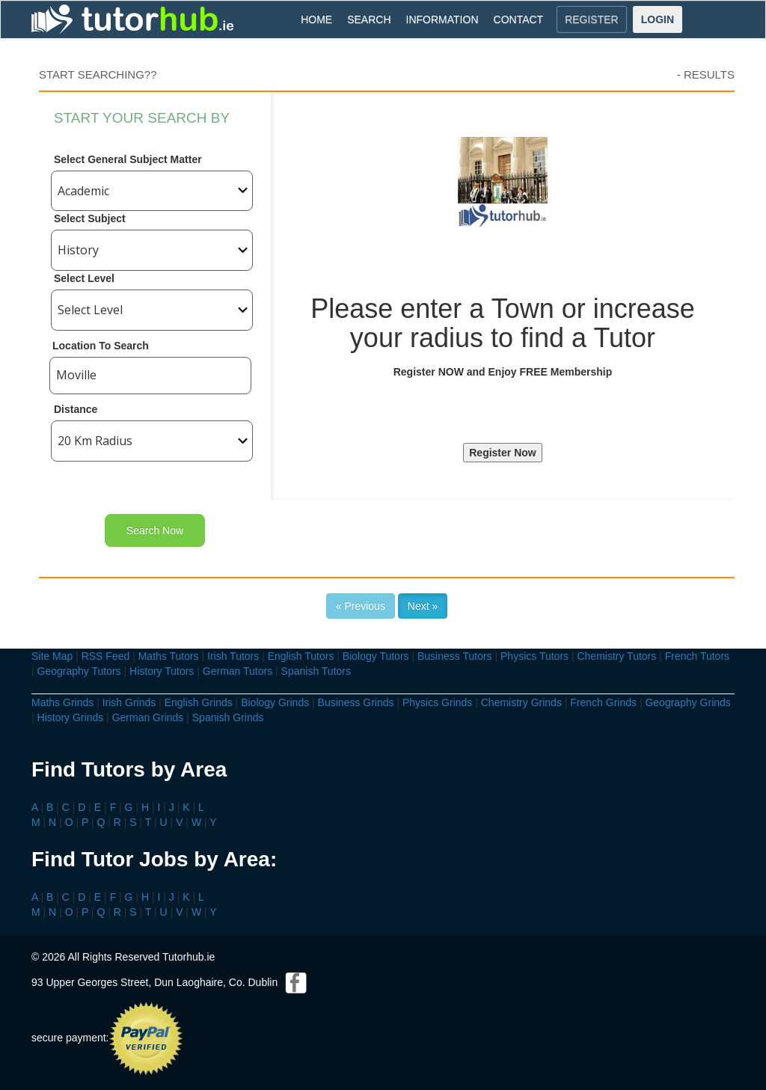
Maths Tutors (168, 656)
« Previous (360, 606)
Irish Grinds (129, 702)
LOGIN (657, 19)
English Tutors (301, 656)
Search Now (154, 530)
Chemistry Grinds (521, 702)
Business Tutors (454, 656)
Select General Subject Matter (128, 159)
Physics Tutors (534, 656)
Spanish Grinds (228, 717)
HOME (316, 19)
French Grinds (603, 702)
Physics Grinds (437, 702)
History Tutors (161, 671)
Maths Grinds (62, 702)
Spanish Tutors (316, 671)
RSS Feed (106, 656)
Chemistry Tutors (616, 656)
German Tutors (237, 671)
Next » (423, 606)
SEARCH (368, 19)
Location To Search (100, 346)
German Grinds (148, 717)
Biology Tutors (376, 656)
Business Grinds (356, 702)
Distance (75, 409)
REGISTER (592, 19)
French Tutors (697, 656)
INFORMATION (442, 19)
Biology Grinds (275, 702)
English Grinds (199, 702)
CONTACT (519, 19)
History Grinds (70, 717)
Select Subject (90, 218)
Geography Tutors (79, 671)
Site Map (52, 656)
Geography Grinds (687, 702)
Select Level (84, 278)
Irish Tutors (233, 656)
